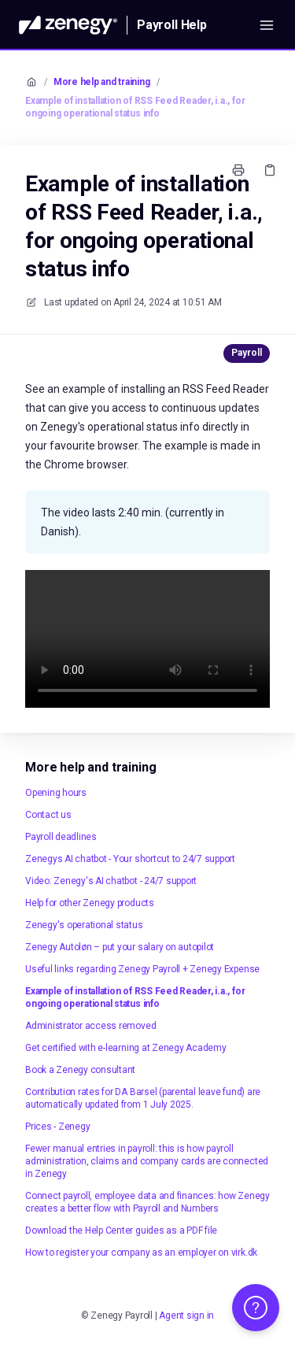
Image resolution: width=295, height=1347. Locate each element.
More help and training (101, 81)
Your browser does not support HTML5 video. (147, 639)
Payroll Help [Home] (172, 24)
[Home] (68, 25)
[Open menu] (266, 25)
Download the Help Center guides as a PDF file (121, 1230)
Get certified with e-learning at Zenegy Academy (126, 1047)
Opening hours (56, 792)
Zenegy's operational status (84, 925)
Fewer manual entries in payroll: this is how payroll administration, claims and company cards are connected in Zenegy (146, 1161)
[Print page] (238, 170)
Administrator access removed (90, 1025)
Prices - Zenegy (57, 1126)
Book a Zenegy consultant (80, 1069)
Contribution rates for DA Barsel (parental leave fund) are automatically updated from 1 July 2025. (142, 1098)
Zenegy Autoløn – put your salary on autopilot (119, 947)
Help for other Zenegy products (89, 902)
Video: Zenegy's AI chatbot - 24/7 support (111, 880)
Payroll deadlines (61, 836)
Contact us (48, 814)
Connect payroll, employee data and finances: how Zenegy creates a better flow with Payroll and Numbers (147, 1202)
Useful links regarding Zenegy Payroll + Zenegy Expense (142, 969)
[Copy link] (269, 170)
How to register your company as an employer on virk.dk (141, 1252)
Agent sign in (186, 1315)
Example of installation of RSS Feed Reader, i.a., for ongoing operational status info (135, 107)
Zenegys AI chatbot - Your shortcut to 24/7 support (130, 858)
